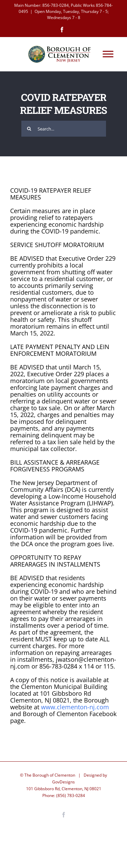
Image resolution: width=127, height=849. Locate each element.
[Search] (29, 129)
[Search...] (63, 129)
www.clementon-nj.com (75, 707)
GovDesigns (63, 782)
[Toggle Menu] (108, 54)
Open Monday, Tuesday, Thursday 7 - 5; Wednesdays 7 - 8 (72, 14)
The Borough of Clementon (49, 775)
